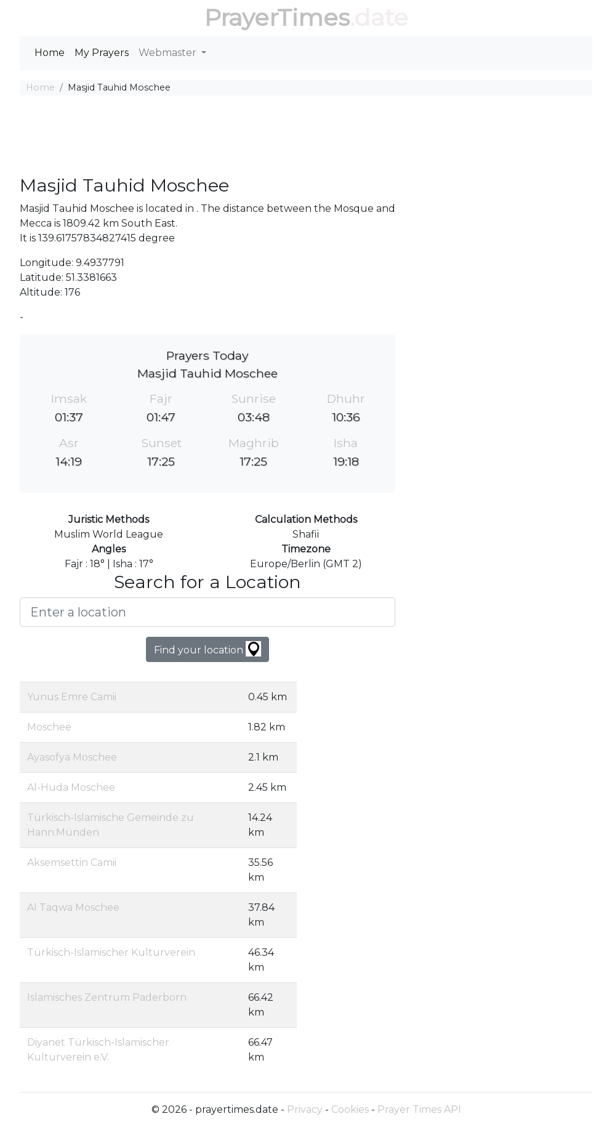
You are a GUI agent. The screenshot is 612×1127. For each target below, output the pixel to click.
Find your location (207, 648)
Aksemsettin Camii (71, 862)
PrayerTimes (277, 17)
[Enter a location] (207, 612)
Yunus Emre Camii (71, 697)
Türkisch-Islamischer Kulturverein (111, 952)
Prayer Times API (419, 1109)
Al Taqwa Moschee (73, 907)
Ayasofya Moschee (72, 757)
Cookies (350, 1109)
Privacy (305, 1109)
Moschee (49, 727)
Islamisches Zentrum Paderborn (107, 997)
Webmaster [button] (169, 53)
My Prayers (101, 53)
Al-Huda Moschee (71, 787)
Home (49, 53)
